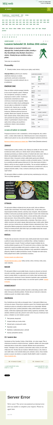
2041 (22, 15)
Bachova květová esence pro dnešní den (16, 141)
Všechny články (46, 9)
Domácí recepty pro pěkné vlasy (13, 257)
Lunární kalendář (15, 15)
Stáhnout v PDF (38, 361)
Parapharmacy (5, 15)
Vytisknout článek (15, 361)
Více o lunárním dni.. (10, 356)
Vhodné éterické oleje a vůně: (12, 261)
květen (27, 15)
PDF (47, 41)
